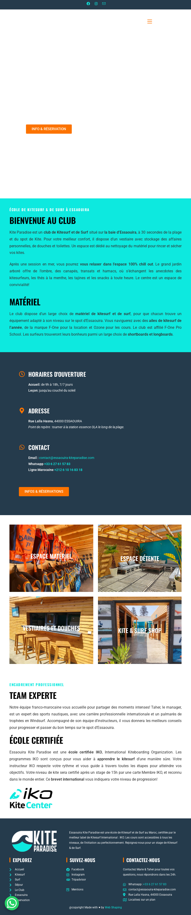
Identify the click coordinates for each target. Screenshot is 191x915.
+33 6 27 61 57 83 (57, 464)
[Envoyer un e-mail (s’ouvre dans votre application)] (106, 4)
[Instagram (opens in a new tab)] (95, 4)
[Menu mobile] (157, 21)
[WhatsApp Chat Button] (12, 903)
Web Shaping (113, 907)
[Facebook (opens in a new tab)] (86, 4)
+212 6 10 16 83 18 (68, 470)
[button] (49, 129)
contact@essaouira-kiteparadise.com (66, 458)
